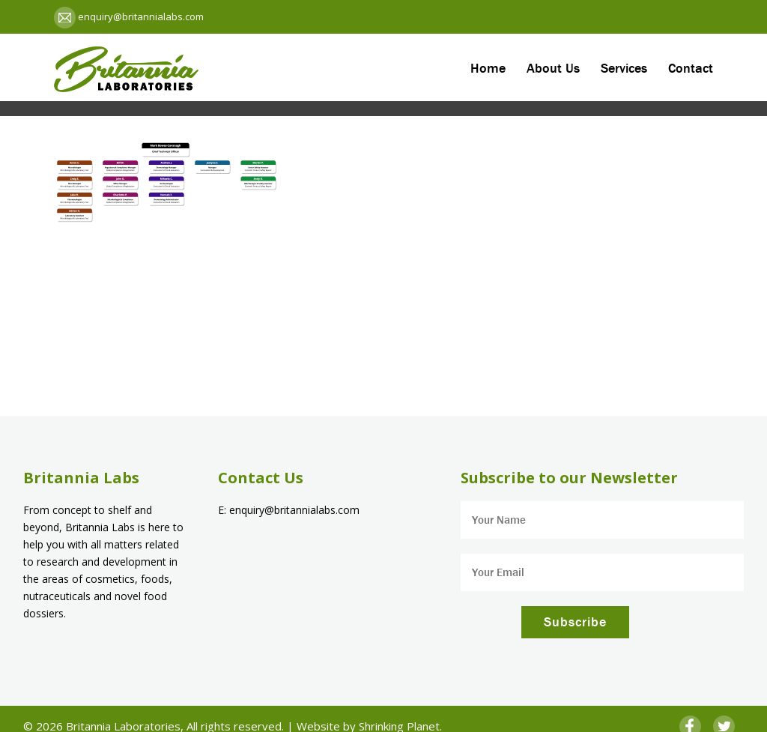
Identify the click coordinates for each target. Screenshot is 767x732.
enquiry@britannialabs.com (140, 16)
